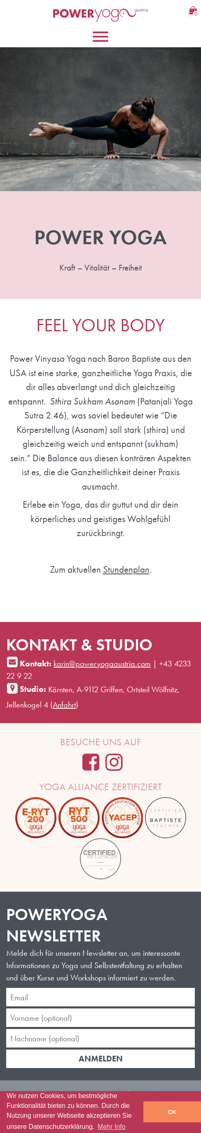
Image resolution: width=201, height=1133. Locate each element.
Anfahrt (64, 704)
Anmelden (101, 1058)
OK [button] (172, 1112)
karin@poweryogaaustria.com (102, 663)
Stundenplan (126, 569)
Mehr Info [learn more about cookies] (112, 1126)
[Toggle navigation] (100, 36)
